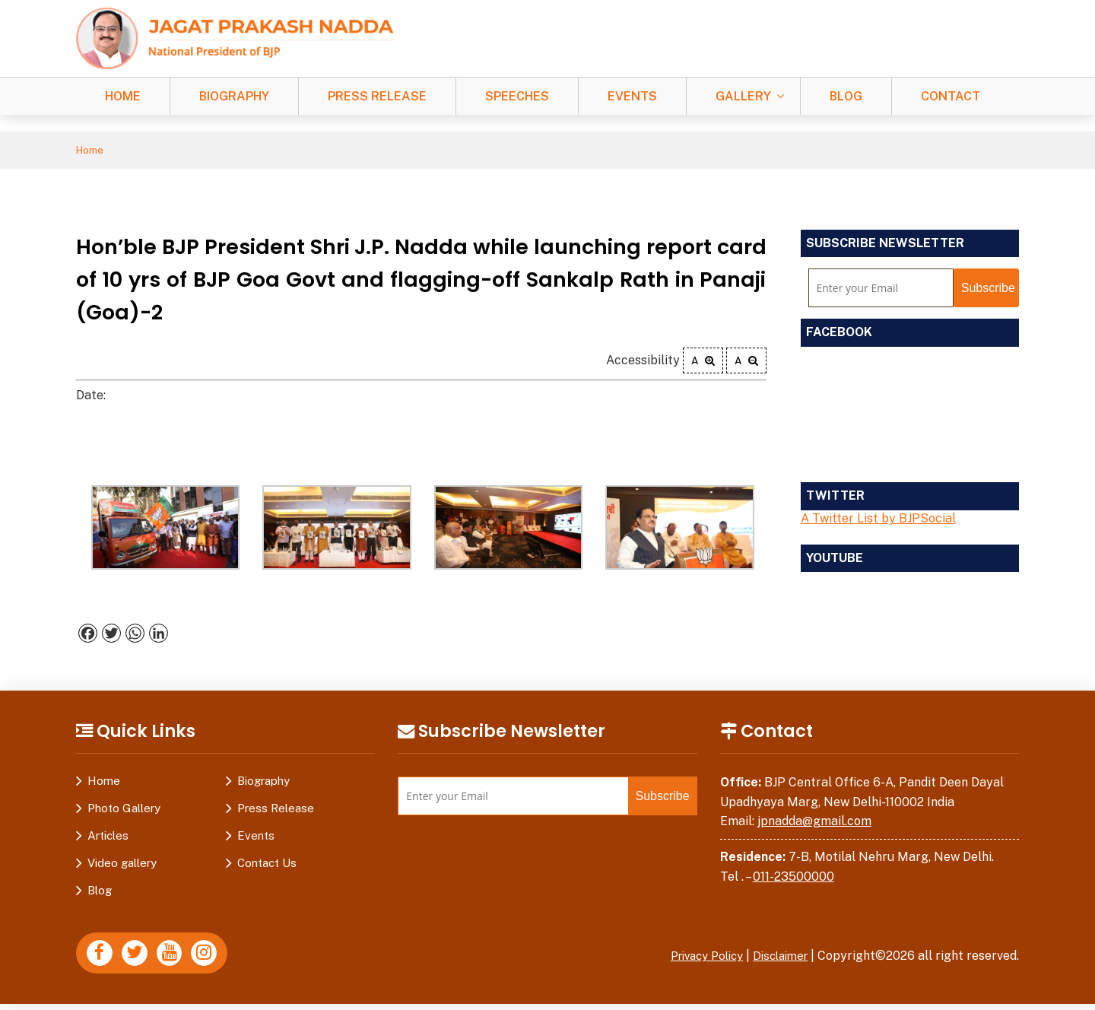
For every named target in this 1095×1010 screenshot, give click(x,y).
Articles (108, 837)
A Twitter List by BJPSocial (878, 520)
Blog (846, 96)
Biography (234, 96)
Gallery (743, 96)
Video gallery (122, 865)
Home (123, 96)
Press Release (377, 96)
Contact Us (267, 865)
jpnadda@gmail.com (814, 823)
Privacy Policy (696, 958)
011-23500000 (793, 878)
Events (632, 96)
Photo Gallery (123, 810)
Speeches (517, 96)
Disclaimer (777, 958)
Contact (950, 96)
